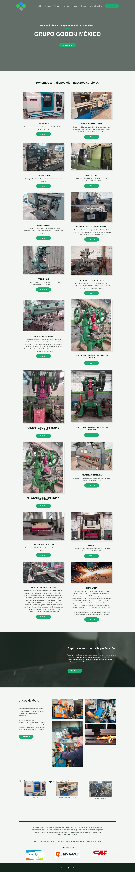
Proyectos (67, 6)
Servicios (59, 6)
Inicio (42, 6)
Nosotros (50, 6)
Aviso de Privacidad (96, 6)
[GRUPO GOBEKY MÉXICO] (21, 6)
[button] (112, 6)
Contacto (84, 6)
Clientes (76, 6)
